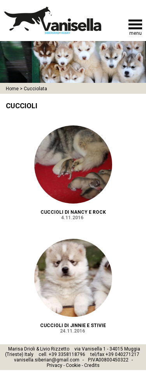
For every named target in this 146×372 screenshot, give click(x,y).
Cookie (73, 365)
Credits (92, 365)
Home (12, 88)
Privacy (54, 365)
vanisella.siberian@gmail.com (46, 360)
